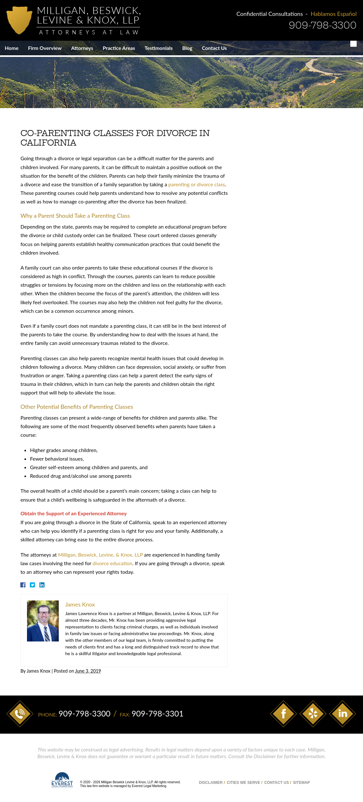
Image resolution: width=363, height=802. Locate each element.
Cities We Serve (243, 780)
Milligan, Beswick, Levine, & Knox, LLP (99, 553)
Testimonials (158, 48)
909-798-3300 (323, 25)
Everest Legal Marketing (149, 783)
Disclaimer (211, 780)
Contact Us (214, 48)
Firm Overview (45, 48)
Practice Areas (119, 48)
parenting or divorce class (195, 183)
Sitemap (301, 780)
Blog (187, 48)
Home (11, 48)
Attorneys (82, 48)
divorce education (111, 562)
